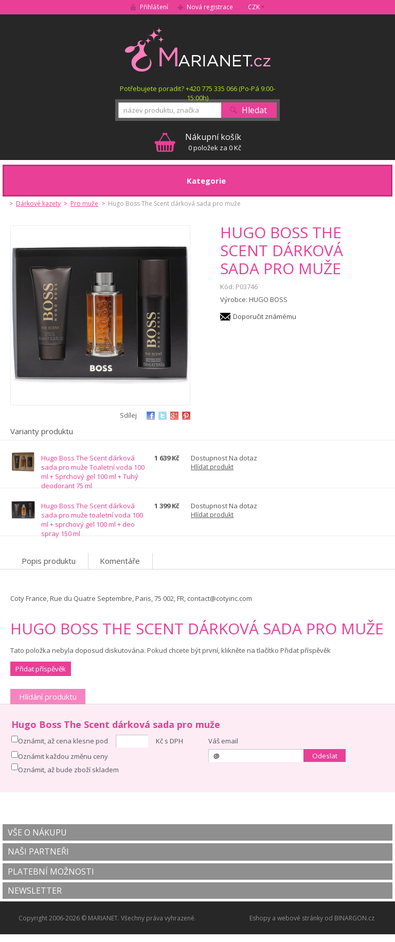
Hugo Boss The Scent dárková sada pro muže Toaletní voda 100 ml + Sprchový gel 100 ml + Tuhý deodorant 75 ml (93, 471)
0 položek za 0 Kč (213, 141)
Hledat (254, 110)
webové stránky (300, 918)
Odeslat (324, 755)
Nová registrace (210, 7)
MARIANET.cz (198, 49)
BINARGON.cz (354, 918)
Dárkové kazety (38, 203)
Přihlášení (154, 7)
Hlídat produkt (212, 467)
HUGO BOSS (268, 299)
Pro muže (84, 203)
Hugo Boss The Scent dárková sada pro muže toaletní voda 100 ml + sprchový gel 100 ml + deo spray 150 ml (92, 519)
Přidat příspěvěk (40, 668)
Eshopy (260, 918)
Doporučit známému (264, 316)
